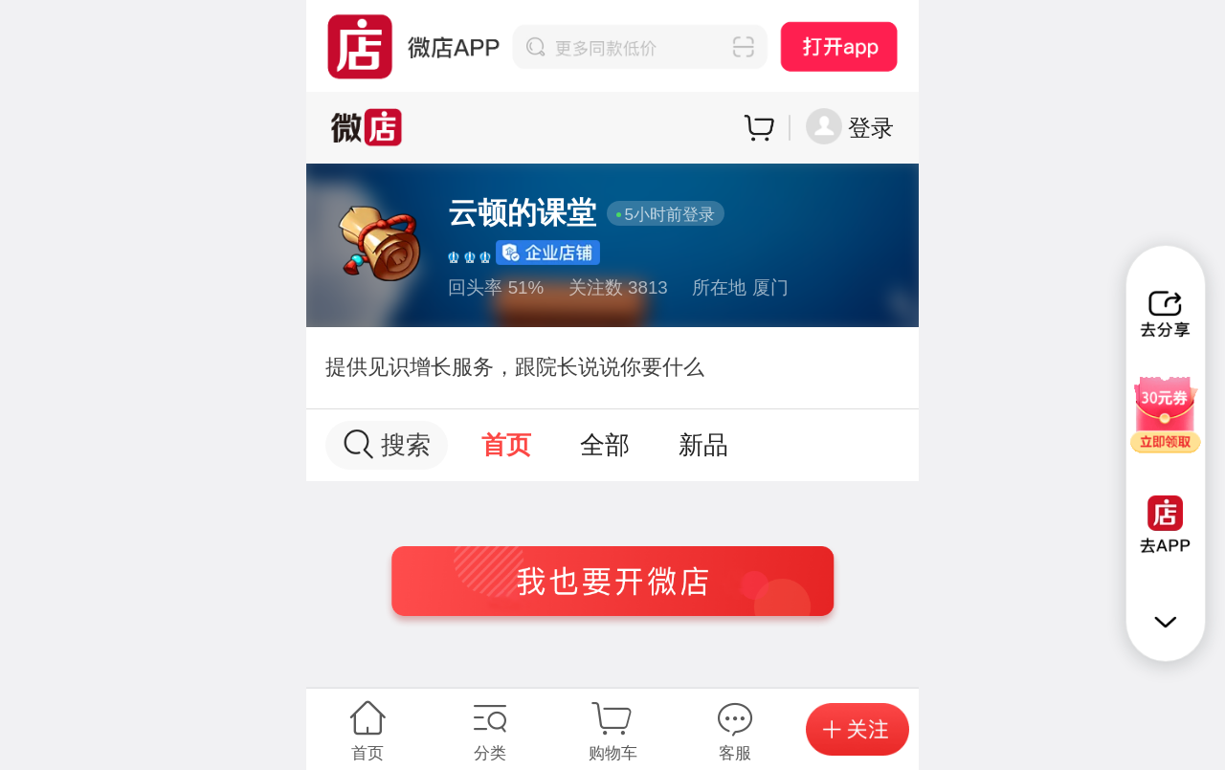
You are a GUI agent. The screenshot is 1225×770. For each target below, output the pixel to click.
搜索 (387, 444)
